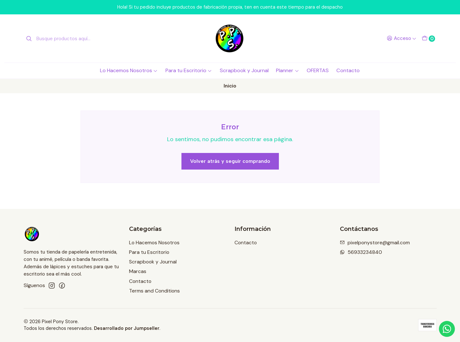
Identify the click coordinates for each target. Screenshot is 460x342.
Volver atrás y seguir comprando (230, 161)
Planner (287, 70)
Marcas (137, 271)
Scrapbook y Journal (244, 70)
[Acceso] (401, 39)
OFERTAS (318, 70)
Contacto (348, 70)
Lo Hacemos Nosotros (129, 70)
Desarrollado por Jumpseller (126, 328)
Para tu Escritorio (188, 70)
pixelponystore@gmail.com (375, 242)
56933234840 (361, 252)
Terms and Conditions (154, 290)
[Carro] (428, 38)
